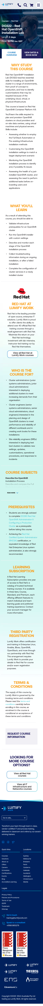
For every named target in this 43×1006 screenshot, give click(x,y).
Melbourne (27, 859)
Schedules (5, 870)
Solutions (5, 859)
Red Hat (14, 21)
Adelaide (26, 870)
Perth (25, 864)
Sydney (26, 856)
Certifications (6, 873)
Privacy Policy (7, 895)
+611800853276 (13, 925)
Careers (5, 867)
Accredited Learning (9, 882)
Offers (4, 864)
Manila (25, 882)
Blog (3, 879)
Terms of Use (6, 900)
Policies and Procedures (10, 897)
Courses (5, 21)
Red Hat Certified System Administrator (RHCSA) (23, 537)
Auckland (26, 873)
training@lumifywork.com (17, 918)
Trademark (6, 906)
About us (5, 862)
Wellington (27, 876)
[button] (12, 53)
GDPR (4, 903)
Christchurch (28, 879)
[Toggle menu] (38, 5)
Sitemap (5, 909)
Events (4, 876)
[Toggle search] (25, 5)
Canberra (26, 867)
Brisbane (26, 862)
